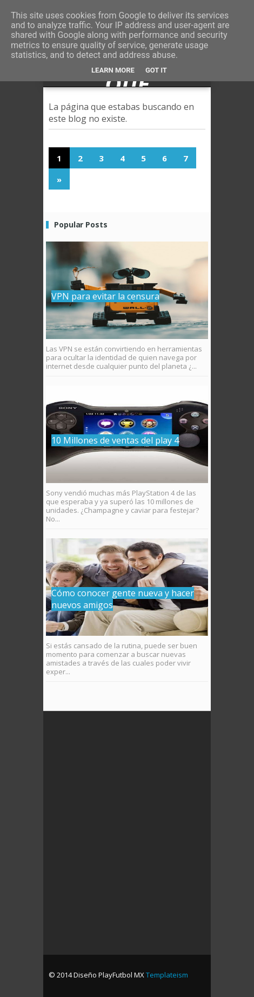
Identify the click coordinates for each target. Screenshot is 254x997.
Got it (156, 70)
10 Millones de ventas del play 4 (115, 440)
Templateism (167, 975)
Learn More (113, 70)
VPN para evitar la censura (105, 296)
